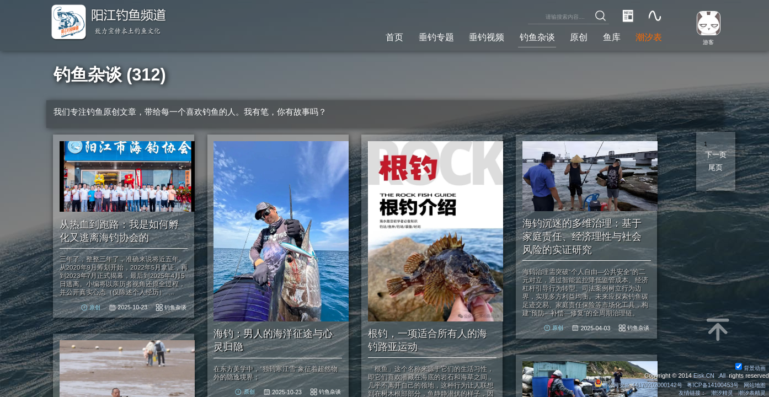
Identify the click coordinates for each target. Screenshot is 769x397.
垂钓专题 (423, 36)
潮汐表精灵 (750, 392)
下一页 (716, 155)
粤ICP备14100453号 (708, 384)
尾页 (715, 168)
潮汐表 (647, 36)
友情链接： (686, 392)
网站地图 (753, 384)
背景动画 (749, 367)
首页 (379, 36)
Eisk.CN (703, 375)
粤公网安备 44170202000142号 (630, 384)
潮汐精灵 (718, 392)
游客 (706, 42)
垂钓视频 (476, 36)
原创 (573, 36)
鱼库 (608, 36)
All (722, 375)
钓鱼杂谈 (529, 36)
